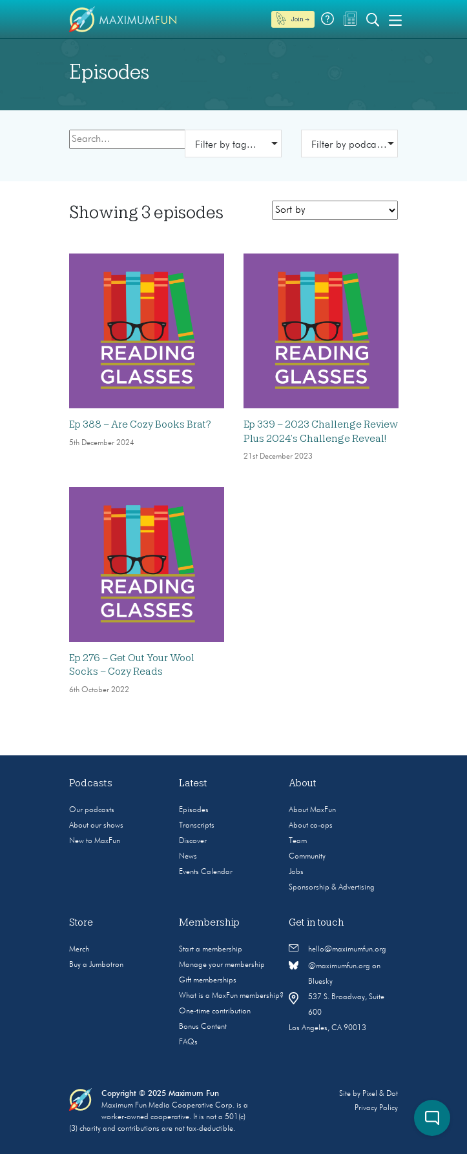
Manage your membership (222, 965)
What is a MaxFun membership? (231, 996)
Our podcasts (91, 810)
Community (307, 857)
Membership (209, 922)
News (188, 857)
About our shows (96, 826)
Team (298, 841)
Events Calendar (206, 872)
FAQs (188, 1042)
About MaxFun (312, 810)
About (303, 783)
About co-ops (311, 826)
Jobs (296, 872)
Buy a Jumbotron (96, 965)
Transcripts (196, 826)
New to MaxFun (94, 841)
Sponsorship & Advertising (332, 887)
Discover (193, 841)
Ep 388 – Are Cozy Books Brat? (140, 424)
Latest (193, 783)
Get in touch (316, 922)
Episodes (194, 810)
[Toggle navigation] (395, 19)
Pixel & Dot (380, 1094)
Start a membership (210, 949)
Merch (79, 949)
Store (81, 922)
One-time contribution (215, 1011)
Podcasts (90, 783)
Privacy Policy (376, 1108)
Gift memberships (207, 980)
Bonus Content (203, 1027)
